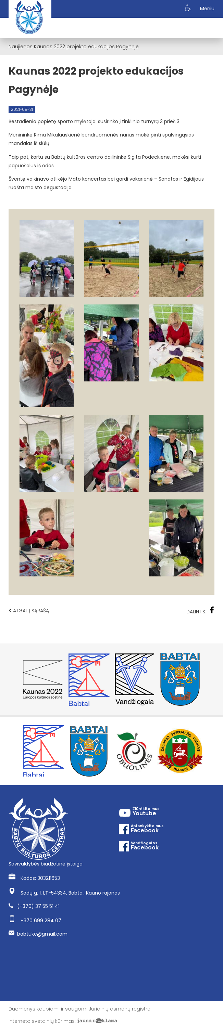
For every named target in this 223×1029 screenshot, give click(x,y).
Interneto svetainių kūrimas (42, 1021)
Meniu (207, 8)
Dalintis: (200, 611)
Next (211, 679)
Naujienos (21, 46)
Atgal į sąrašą (29, 610)
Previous (12, 679)
